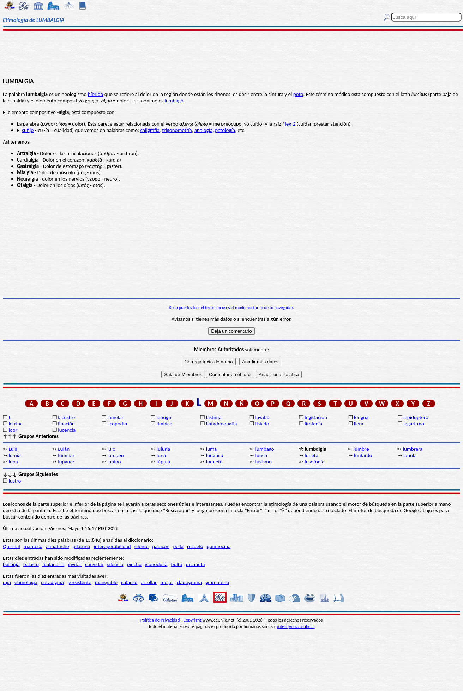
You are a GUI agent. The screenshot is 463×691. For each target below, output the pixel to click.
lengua (361, 417)
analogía (203, 130)
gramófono (217, 582)
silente (141, 546)
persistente (79, 582)
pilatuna (81, 546)
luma (211, 449)
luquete (214, 462)
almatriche (57, 546)
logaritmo (413, 423)
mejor (166, 582)
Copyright (193, 620)
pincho (134, 564)
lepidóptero (415, 417)
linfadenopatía (221, 423)
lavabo (262, 417)
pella (178, 546)
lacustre (66, 417)
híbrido (95, 94)
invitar (75, 564)
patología (225, 130)
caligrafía (150, 130)
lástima (214, 417)
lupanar (66, 462)
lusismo (263, 462)
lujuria (163, 449)
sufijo (28, 130)
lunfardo (363, 455)
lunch (261, 455)
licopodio (117, 423)
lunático (214, 455)
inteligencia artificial (296, 626)
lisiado (262, 423)
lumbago (173, 100)
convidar (94, 564)
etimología (25, 582)
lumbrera (413, 449)
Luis (12, 449)
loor (12, 430)
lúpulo (163, 462)
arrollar (149, 582)
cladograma (189, 582)
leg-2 (290, 124)
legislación (316, 417)
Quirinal (11, 546)
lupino (114, 462)
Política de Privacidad (160, 620)
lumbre (361, 449)
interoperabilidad (112, 546)
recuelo (195, 546)
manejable (106, 582)
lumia (14, 455)
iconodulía (156, 564)
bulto (176, 564)
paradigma (52, 582)
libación (66, 423)
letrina (15, 423)
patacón (160, 546)
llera (358, 423)
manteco (33, 546)
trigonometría (177, 130)
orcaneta (195, 564)
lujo (111, 449)
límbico (164, 423)
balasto (31, 564)
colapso (129, 582)
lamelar (115, 417)
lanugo (164, 417)
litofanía (313, 423)
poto (298, 94)
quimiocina (218, 546)
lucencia (67, 430)
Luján (64, 449)
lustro (14, 481)
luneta (311, 455)
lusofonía (314, 462)
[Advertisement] (231, 53)
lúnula (410, 455)
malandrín (53, 564)
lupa (13, 462)
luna (161, 455)
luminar (66, 455)
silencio (115, 564)
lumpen (115, 455)
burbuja (11, 564)
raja (7, 582)
